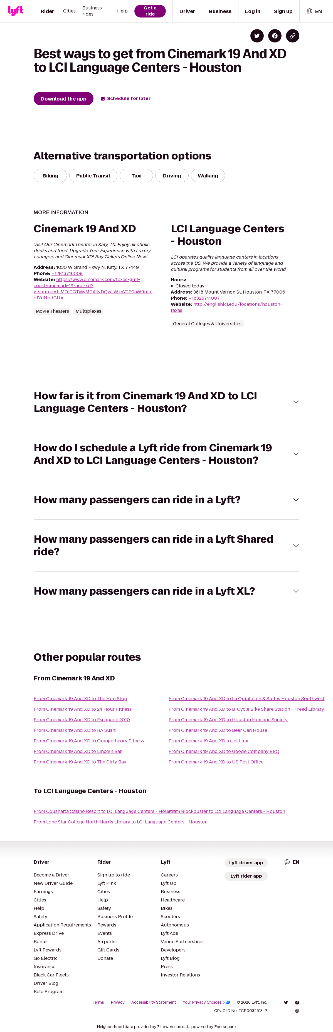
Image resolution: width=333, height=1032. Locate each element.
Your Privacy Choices (206, 1002)
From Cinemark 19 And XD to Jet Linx (208, 741)
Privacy (118, 1002)
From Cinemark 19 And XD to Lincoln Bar (78, 751)
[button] (166, 402)
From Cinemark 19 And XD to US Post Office (216, 762)
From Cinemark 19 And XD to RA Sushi (75, 730)
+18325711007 (204, 298)
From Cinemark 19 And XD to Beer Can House (218, 730)
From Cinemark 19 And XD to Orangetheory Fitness (89, 741)
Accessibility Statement (153, 1002)
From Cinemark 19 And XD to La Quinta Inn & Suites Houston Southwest (246, 698)
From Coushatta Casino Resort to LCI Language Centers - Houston (105, 811)
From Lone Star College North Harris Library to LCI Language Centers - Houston (121, 822)
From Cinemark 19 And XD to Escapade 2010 (82, 720)
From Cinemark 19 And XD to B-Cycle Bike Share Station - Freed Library (246, 709)
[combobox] (314, 11)
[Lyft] (15, 11)
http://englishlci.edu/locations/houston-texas (226, 307)
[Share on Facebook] (275, 35)
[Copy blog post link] (292, 35)
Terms (98, 1002)
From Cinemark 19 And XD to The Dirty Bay (80, 762)
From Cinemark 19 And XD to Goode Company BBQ (224, 751)
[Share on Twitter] (257, 35)
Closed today (190, 286)
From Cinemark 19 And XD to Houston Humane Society (228, 720)
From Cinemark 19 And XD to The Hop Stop (80, 698)
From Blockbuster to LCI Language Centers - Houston (227, 811)
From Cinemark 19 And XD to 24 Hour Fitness (83, 709)
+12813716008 (67, 273)
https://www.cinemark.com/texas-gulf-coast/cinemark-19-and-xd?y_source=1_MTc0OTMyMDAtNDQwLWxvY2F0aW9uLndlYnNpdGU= (93, 288)
